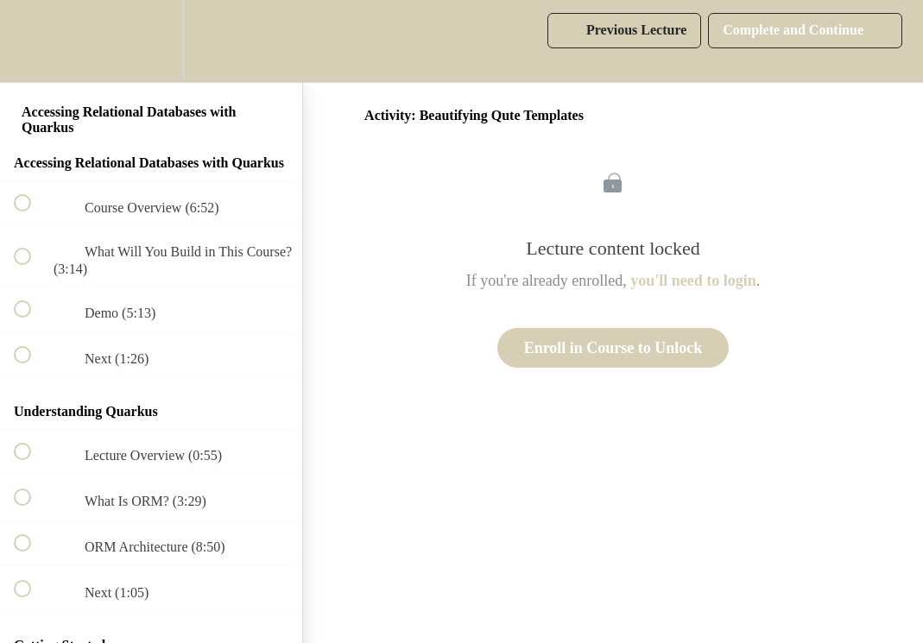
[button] (32, 41)
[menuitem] (151, 41)
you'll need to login (693, 280)
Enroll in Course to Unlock (613, 347)
